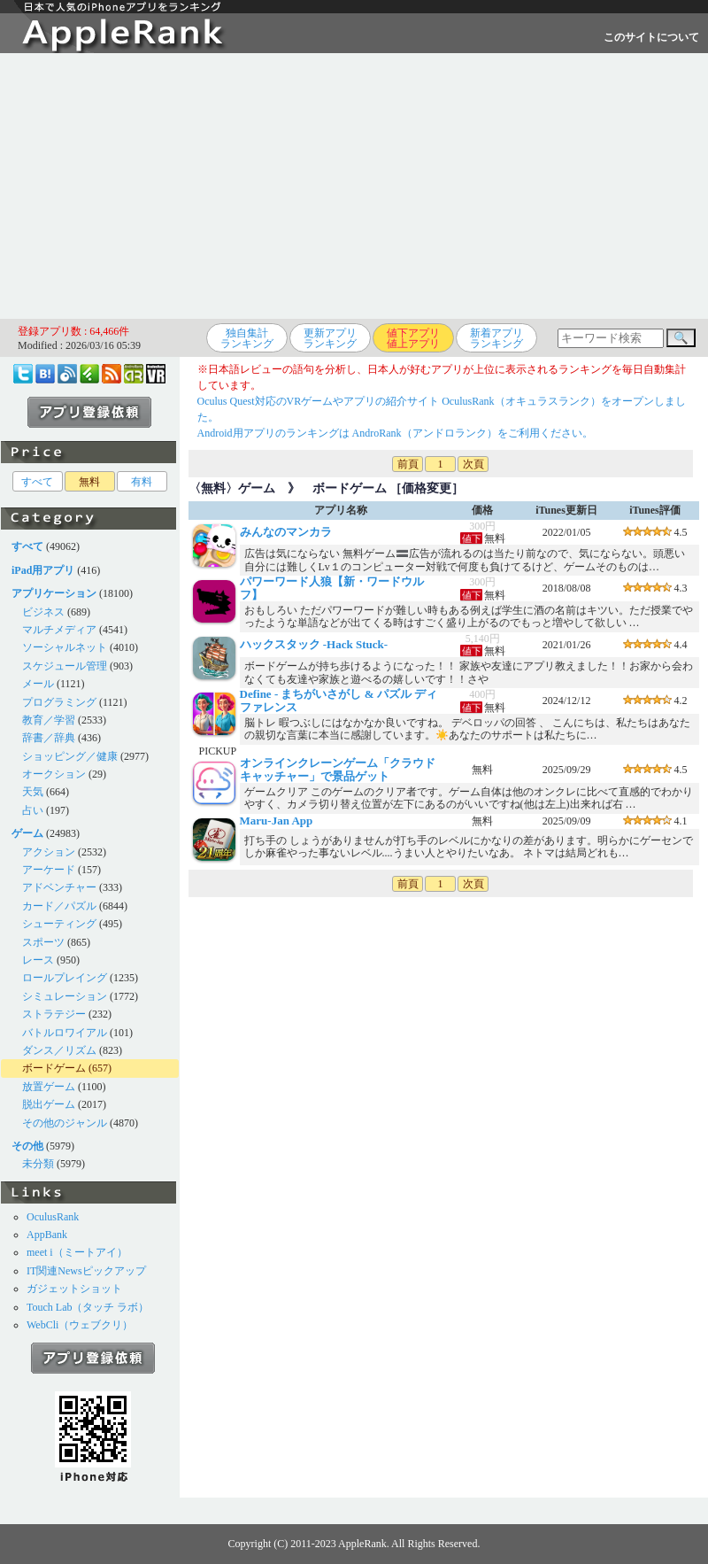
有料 (141, 482)
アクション (48, 852)
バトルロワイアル (64, 1032)
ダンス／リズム (59, 1050)
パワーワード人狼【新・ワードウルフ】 (332, 587)
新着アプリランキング (496, 338)
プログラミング (59, 702)
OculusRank (53, 1217)
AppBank (47, 1234)
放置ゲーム (48, 1086)
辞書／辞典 (48, 738)
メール (38, 683)
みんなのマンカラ (286, 531)
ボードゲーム (54, 1068)
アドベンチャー (59, 887)
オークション (54, 774)
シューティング (59, 923)
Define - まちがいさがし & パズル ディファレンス (339, 700)
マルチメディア (59, 629)
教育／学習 (48, 720)
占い (32, 810)
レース (38, 960)
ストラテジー (54, 1014)
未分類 (38, 1164)
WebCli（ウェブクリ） (80, 1325)
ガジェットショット (74, 1288)
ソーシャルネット (64, 647)
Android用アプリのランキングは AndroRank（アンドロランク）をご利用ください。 (395, 433)
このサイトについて (651, 37)
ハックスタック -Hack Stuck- (314, 644)
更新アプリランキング (330, 338)
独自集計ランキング (246, 338)
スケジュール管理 (64, 666)
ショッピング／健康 (70, 756)
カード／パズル (59, 906)
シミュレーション (64, 996)
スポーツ (43, 942)
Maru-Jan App (276, 820)
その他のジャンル (64, 1123)
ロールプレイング (64, 978)
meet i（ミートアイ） (77, 1252)
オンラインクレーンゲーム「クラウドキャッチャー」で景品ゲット (337, 769)
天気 (32, 792)
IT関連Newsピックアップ (86, 1271)
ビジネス (43, 612)
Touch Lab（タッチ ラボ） (88, 1307)
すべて (37, 482)
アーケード (48, 869)
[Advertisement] (354, 186)
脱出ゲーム (48, 1104)
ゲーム (256, 488)
